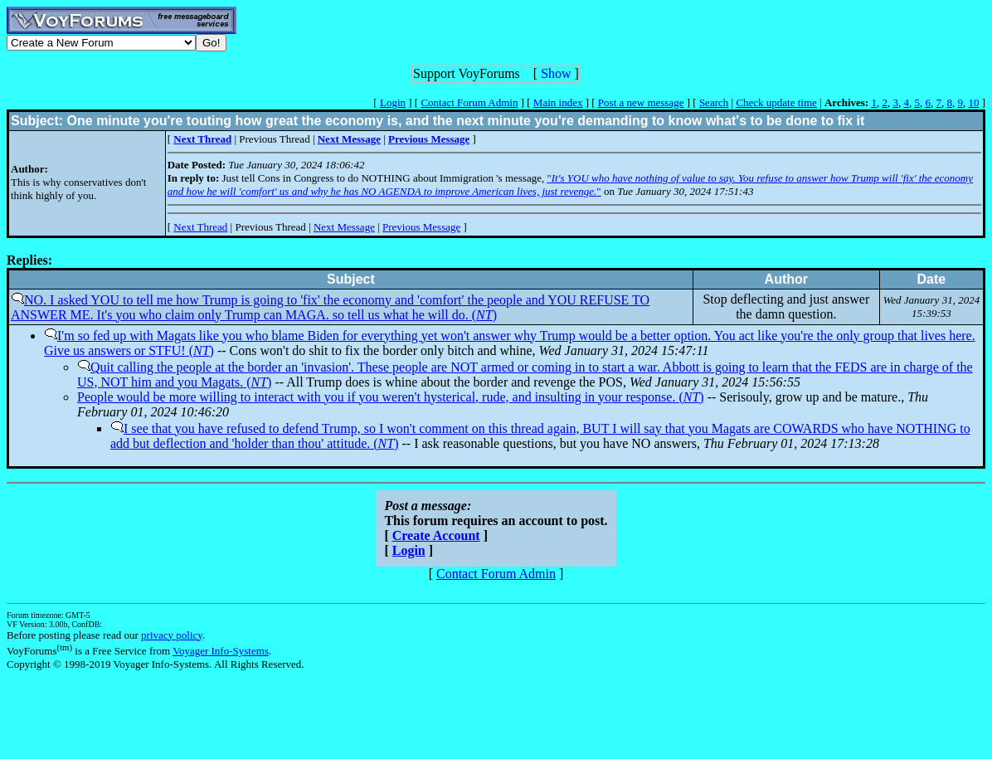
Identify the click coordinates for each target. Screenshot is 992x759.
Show (556, 73)
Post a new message (641, 102)
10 (973, 102)
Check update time (776, 102)
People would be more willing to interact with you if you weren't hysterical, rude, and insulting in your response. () (390, 397)
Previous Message (421, 227)
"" (570, 184)
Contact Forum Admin (469, 102)
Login (393, 102)
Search (713, 102)
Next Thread (200, 227)
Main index (558, 102)
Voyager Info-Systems (221, 651)
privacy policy (171, 635)
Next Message (344, 227)
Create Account (436, 535)
